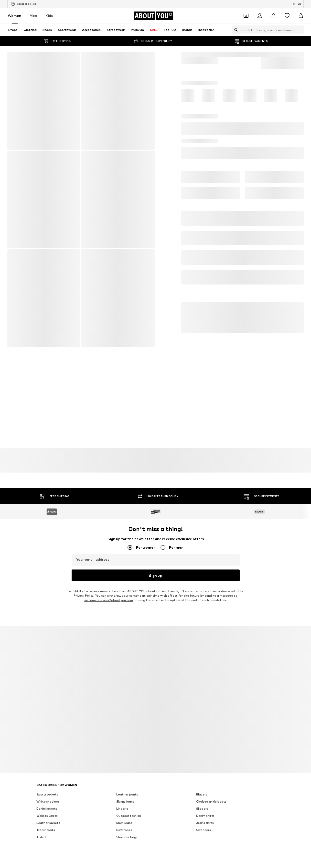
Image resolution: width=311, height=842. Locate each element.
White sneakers (48, 790)
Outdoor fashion (128, 804)
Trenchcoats (45, 819)
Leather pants (127, 783)
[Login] (260, 16)
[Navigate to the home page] (153, 16)
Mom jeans (124, 812)
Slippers (202, 797)
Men (33, 15)
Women (14, 15)
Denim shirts (205, 804)
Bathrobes (124, 819)
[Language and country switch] (296, 4)
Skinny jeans (125, 790)
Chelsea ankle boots (211, 790)
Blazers (201, 783)
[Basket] (301, 16)
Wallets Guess (47, 804)
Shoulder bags (127, 826)
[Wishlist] (287, 16)
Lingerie (122, 797)
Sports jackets (47, 783)
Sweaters (203, 819)
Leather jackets (48, 812)
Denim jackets (46, 797)
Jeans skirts (205, 812)
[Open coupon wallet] (246, 16)
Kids (49, 15)
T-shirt (41, 826)
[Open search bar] (235, 30)
